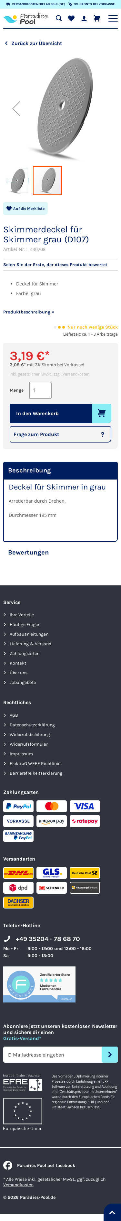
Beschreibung (29, 470)
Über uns (18, 673)
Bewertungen (28, 552)
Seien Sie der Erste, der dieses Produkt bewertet (55, 265)
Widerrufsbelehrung (30, 734)
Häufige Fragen (25, 624)
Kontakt (18, 663)
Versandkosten (76, 374)
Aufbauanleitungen (29, 634)
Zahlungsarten (24, 653)
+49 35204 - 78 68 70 (48, 939)
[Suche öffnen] (59, 18)
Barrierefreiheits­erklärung (36, 773)
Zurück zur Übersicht (36, 43)
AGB (14, 715)
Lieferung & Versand (30, 644)
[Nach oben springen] (112, 1212)
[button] (16, 108)
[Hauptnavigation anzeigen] (113, 18)
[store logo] (25, 18)
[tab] (60, 471)
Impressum (21, 754)
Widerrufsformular (29, 744)
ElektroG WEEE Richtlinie (35, 763)
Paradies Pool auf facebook (39, 1165)
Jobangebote (23, 682)
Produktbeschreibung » (29, 312)
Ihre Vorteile (22, 615)
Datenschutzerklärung (32, 725)
